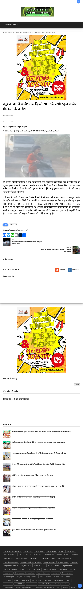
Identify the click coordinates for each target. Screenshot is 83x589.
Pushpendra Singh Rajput (16, 126)
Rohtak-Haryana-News (23, 580)
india (28, 561)
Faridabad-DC (34, 550)
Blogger (62, 262)
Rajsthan (65, 576)
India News (11, 32)
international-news (49, 561)
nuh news (7, 572)
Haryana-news (67, 558)
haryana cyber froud (11, 558)
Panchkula (47, 572)
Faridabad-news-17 (64, 550)
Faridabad (74, 547)
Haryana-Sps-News (10, 561)
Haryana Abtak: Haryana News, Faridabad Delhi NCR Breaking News (31, 587)
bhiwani (61, 543)
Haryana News (26, 558)
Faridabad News (21, 550)
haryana (74, 554)
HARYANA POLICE (39, 558)
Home (5, 32)
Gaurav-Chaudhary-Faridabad (31, 554)
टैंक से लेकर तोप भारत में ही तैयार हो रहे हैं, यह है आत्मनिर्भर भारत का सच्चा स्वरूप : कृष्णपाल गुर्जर (38, 434)
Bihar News (71, 543)
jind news (73, 561)
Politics (68, 572)
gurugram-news (63, 554)
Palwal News (25, 572)
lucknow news (67, 565)
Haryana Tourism (53, 558)
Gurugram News (49, 554)
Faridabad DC (8, 550)
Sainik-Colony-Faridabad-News (44, 580)
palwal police (36, 572)
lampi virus (55, 565)
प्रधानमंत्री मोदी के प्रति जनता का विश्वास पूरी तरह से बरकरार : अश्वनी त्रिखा (32, 511)
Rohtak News (8, 580)
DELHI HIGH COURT (25, 547)
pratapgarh (8, 576)
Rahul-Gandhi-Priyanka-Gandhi (49, 576)
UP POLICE (60, 583)
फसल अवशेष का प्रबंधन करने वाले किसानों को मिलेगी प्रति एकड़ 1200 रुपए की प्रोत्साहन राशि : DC (39, 445)
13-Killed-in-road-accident (12, 543)
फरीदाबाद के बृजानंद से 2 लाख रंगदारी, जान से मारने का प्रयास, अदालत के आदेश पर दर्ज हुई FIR (38, 478)
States (73, 580)
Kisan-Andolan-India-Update (24, 565)
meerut (48, 569)
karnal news (8, 565)
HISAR (22, 561)
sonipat (65, 580)
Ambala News (39, 543)
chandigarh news (10, 547)
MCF (41, 569)
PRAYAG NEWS (19, 576)
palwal (16, 572)
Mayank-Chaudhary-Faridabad (27, 569)
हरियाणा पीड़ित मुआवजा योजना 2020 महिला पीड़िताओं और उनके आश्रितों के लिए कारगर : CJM (38, 456)
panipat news (58, 572)
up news (51, 583)
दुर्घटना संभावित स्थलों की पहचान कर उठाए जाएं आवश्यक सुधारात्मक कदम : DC (34, 522)
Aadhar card (28, 543)
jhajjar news (63, 561)
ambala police (51, 543)
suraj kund (7, 583)
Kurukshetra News (43, 565)
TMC (44, 583)
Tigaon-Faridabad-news (32, 583)
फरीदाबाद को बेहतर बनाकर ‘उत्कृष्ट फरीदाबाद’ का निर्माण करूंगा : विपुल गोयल (33, 500)
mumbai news (58, 569)
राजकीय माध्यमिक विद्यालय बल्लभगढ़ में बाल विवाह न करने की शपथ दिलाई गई (33, 489)
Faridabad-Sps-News (11, 554)
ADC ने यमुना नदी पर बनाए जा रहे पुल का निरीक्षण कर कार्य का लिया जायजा (32, 467)
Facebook (75, 262)
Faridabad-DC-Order (48, 550)
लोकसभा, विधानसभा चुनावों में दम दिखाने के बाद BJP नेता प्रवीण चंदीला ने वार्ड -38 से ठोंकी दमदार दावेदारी (41, 423)
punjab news (31, 576)
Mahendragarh (9, 569)
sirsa (58, 580)
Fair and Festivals (62, 547)
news (68, 569)
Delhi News (37, 547)
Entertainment (48, 547)
